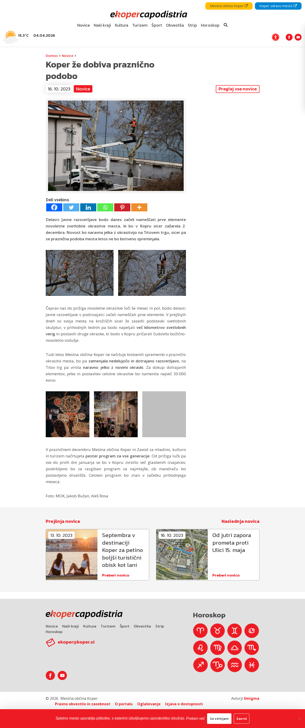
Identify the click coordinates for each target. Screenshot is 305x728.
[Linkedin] (88, 207)
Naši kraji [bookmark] (102, 25)
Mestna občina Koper (229, 5)
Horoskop (54, 629)
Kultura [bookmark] (121, 25)
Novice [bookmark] (83, 25)
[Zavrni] (299, 718)
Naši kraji (70, 623)
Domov (52, 55)
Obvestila (142, 623)
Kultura (89, 623)
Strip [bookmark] (192, 25)
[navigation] (152, 23)
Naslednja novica (240, 521)
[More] (139, 207)
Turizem (108, 623)
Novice (67, 55)
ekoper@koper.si (76, 639)
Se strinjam (219, 718)
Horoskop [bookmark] (210, 25)
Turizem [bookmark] (140, 25)
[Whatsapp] (105, 207)
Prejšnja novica (63, 521)
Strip (159, 623)
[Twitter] (71, 207)
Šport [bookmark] (156, 25)
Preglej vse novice (238, 88)
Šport (124, 623)
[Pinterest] (122, 207)
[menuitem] (83, 25)
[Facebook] (54, 207)
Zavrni (241, 718)
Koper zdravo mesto (278, 5)
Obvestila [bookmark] (175, 25)
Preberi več (195, 718)
